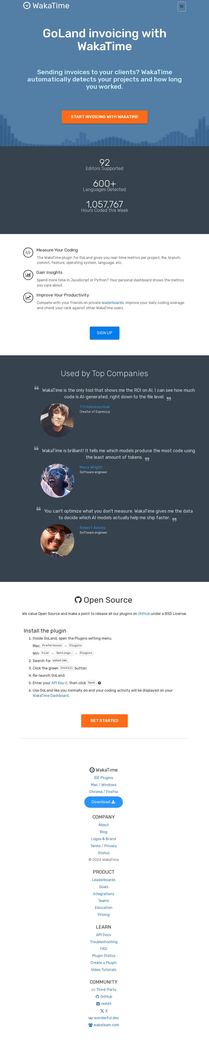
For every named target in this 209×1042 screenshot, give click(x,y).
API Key (59, 683)
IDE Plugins (103, 778)
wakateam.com (103, 1025)
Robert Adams (93, 528)
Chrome (95, 792)
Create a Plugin (104, 963)
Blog (103, 832)
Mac (94, 785)
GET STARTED (104, 720)
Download (103, 801)
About (103, 825)
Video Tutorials (103, 970)
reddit (104, 1003)
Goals (103, 887)
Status (103, 853)
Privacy (110, 846)
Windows (108, 785)
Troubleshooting (104, 942)
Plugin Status (103, 956)
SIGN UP (104, 332)
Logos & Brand (103, 839)
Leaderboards (103, 880)
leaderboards (113, 303)
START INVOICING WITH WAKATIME (104, 116)
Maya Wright (91, 467)
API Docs (103, 935)
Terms (96, 846)
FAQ (103, 948)
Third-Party (103, 989)
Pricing (104, 915)
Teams (103, 901)
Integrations (103, 894)
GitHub (144, 614)
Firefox (112, 792)
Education (103, 908)
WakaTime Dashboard (51, 695)
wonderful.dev (103, 1018)
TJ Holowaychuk (95, 407)
